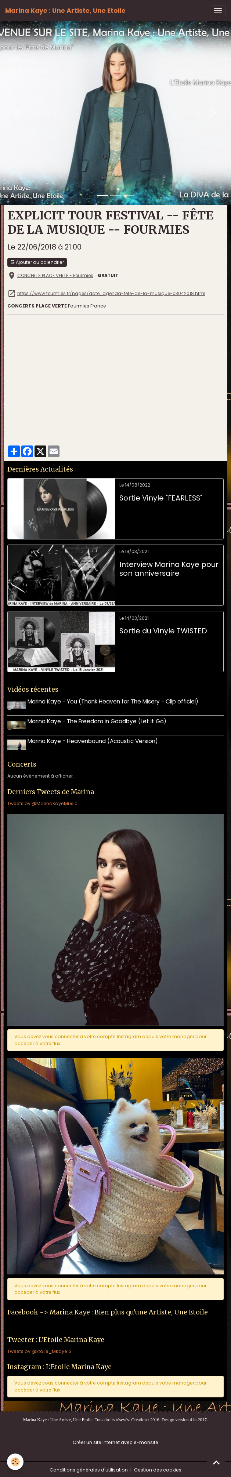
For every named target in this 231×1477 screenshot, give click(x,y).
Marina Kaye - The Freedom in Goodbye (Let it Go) (97, 720)
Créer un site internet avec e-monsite (115, 1440)
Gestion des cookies (157, 1468)
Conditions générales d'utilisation (89, 1468)
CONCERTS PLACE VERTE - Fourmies (55, 276)
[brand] (65, 10)
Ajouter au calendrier (37, 262)
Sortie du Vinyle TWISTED (163, 631)
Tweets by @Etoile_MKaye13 (39, 1349)
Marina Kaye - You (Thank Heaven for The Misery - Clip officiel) (113, 701)
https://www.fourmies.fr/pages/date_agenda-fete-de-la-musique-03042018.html (111, 294)
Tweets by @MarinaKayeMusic (42, 801)
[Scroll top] (216, 1462)
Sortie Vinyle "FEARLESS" (160, 498)
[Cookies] (15, 1462)
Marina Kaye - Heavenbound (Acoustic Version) (93, 740)
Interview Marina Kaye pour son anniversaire (169, 569)
